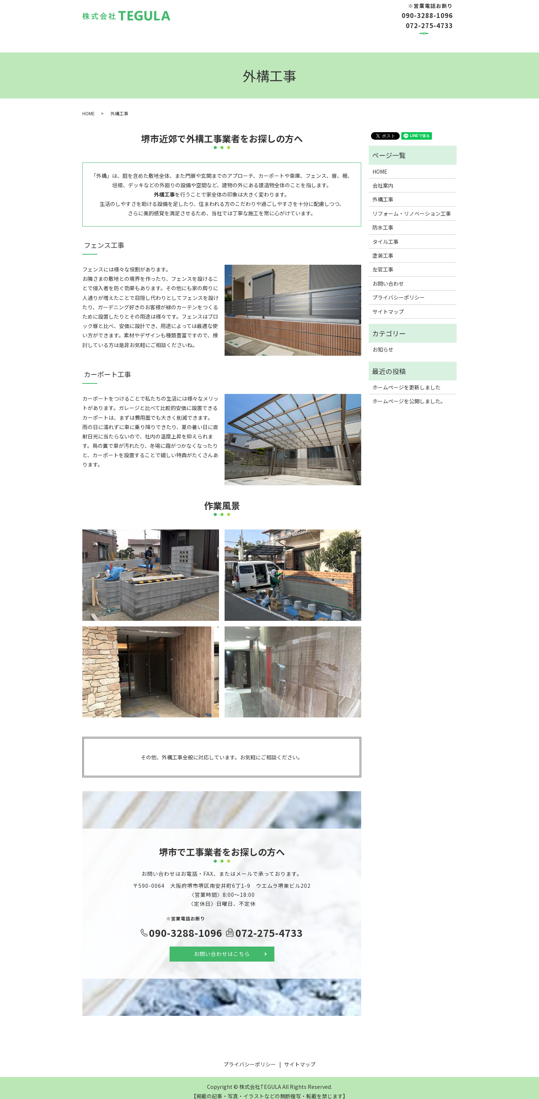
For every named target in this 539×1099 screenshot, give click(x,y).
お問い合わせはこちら (222, 946)
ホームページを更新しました (406, 380)
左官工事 (373, 37)
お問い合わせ (416, 37)
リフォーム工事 (214, 37)
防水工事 (258, 37)
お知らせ (382, 342)
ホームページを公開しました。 (409, 394)
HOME (99, 37)
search (451, 37)
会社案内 (132, 37)
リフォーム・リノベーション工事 (411, 206)
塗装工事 (337, 37)
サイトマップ (388, 304)
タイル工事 (298, 37)
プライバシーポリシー (398, 290)
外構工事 (169, 37)
